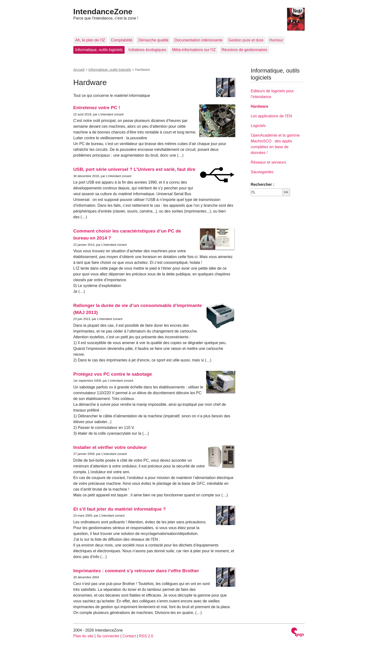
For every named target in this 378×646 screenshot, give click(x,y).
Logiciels (258, 126)
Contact (129, 636)
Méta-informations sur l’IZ (194, 50)
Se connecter (108, 636)
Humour (276, 40)
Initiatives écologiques (147, 50)
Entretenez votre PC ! (96, 107)
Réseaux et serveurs (268, 162)
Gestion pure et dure (245, 40)
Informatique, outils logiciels (99, 50)
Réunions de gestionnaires (244, 50)
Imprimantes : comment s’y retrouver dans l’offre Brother (136, 570)
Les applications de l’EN (271, 116)
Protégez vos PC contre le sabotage (112, 374)
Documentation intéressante (198, 40)
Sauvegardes (262, 172)
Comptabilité (121, 40)
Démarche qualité (153, 40)
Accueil (78, 70)
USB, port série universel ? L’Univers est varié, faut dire (134, 169)
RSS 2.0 (146, 636)
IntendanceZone (102, 11)
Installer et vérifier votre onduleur (110, 447)
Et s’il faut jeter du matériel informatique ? (119, 509)
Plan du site (83, 636)
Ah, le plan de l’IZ (90, 40)
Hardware (259, 106)
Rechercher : (262, 184)
